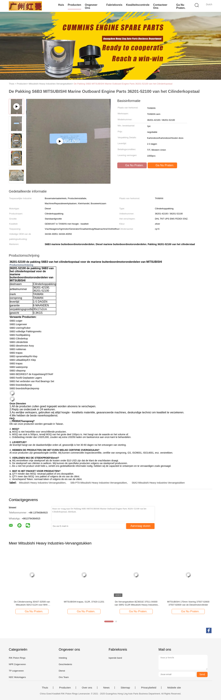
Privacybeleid (148, 687)
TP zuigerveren (16, 670)
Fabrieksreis (114, 4)
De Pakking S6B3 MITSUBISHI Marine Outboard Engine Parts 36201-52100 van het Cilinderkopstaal (123, 83)
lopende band (115, 658)
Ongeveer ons (91, 6)
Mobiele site (174, 687)
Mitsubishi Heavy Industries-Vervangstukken (42, 482)
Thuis (45, 687)
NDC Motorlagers (17, 677)
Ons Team (64, 677)
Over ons (87, 687)
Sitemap (125, 687)
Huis (61, 4)
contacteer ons (160, 6)
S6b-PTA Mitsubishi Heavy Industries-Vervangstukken (98, 482)
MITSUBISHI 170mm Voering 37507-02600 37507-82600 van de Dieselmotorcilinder (188, 603)
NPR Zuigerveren (17, 664)
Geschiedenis (65, 664)
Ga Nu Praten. (180, 6)
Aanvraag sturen (140, 525)
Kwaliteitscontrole (137, 4)
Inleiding (63, 658)
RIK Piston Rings (17, 658)
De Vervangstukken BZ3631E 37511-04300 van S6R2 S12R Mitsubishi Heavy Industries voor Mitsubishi (136, 603)
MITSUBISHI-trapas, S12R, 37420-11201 (84, 601)
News (106, 687)
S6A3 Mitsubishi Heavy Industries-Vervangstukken (158, 482)
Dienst (62, 670)
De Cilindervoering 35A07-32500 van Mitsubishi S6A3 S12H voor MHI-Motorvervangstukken (32, 603)
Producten (74, 4)
